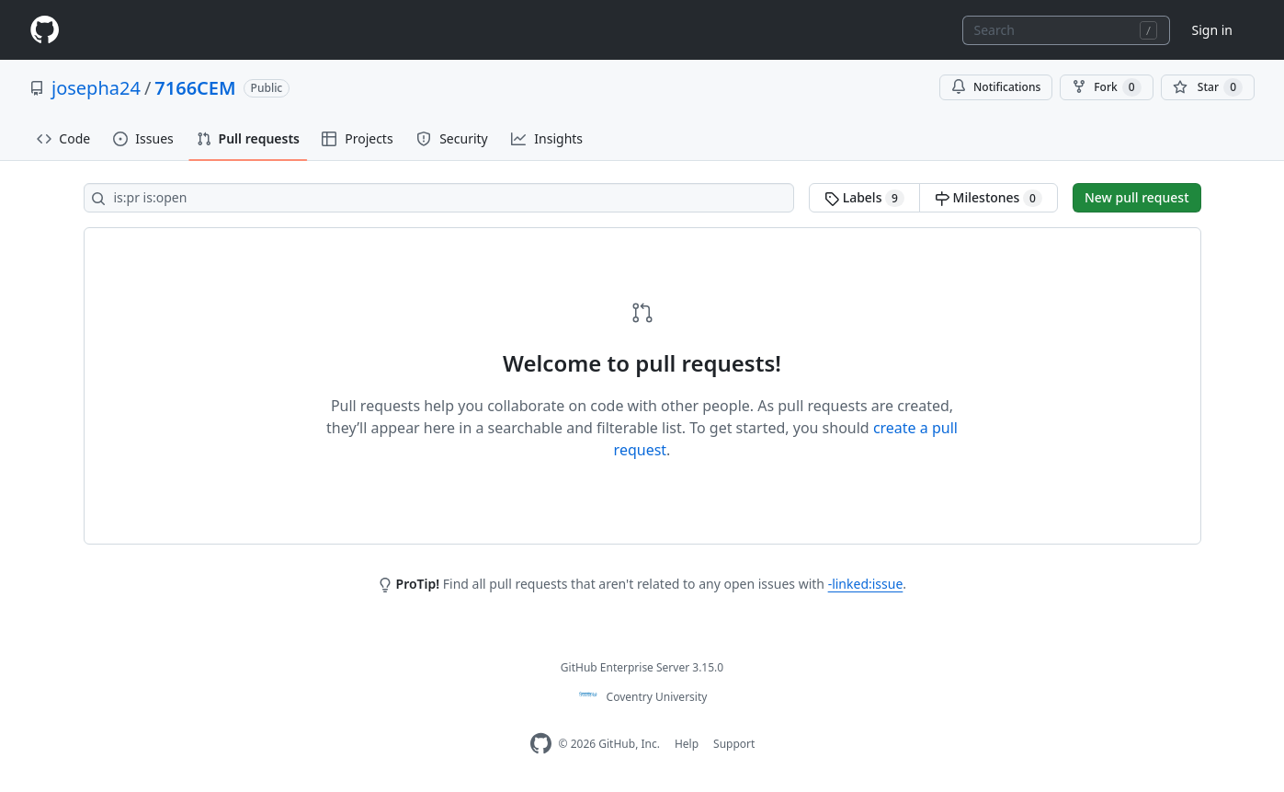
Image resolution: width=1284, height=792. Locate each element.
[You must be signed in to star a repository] (1208, 87)
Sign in (1212, 30)
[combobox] (1066, 30)
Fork (1106, 87)
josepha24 (96, 87)
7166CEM (194, 87)
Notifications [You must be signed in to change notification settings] (995, 87)
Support (734, 744)
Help (687, 744)
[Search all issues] (439, 197)
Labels (864, 198)
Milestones (988, 198)
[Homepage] (44, 30)
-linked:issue (865, 583)
